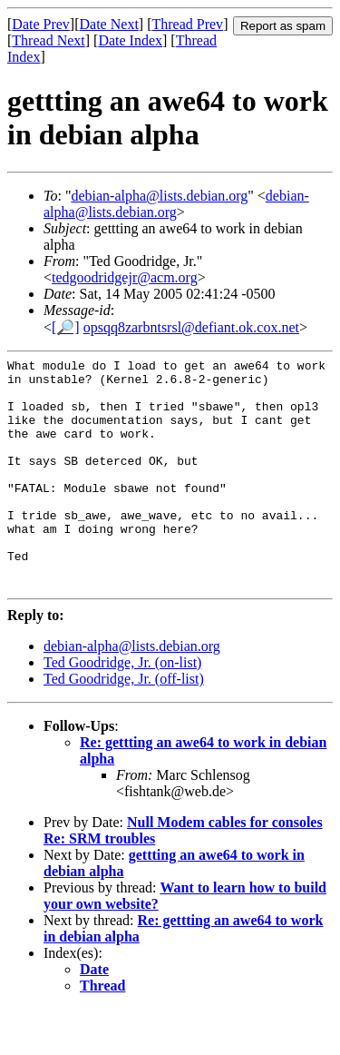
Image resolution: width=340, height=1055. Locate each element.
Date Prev (41, 24)
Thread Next (48, 40)
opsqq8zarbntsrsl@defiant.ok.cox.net (191, 327)
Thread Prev (187, 24)
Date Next (109, 24)
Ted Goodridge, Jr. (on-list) (122, 708)
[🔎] (66, 327)
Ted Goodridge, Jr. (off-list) (124, 725)
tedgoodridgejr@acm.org (125, 277)
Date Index (130, 40)
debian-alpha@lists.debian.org (159, 195)
